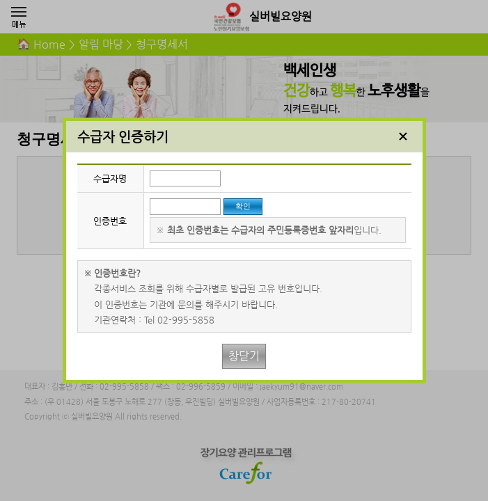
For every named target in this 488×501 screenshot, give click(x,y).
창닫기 (244, 356)
